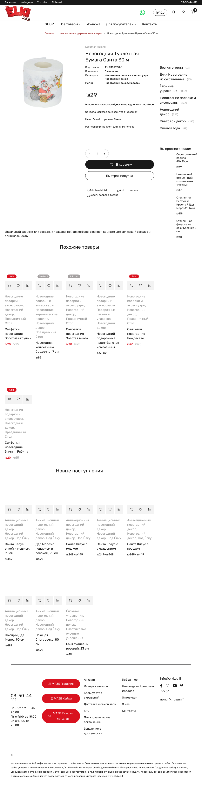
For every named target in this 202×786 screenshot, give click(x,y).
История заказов (96, 686)
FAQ (86, 711)
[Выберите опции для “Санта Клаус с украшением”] (101, 509)
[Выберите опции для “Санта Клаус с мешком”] (70, 509)
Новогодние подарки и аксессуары (80, 33)
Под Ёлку (22, 538)
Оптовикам (129, 697)
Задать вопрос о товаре (104, 194)
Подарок (134, 82)
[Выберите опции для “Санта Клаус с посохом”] (131, 509)
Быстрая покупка (119, 176)
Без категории (171, 67)
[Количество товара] (97, 153)
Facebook (10, 2)
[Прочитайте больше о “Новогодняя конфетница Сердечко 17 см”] (40, 285)
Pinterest (56, 2)
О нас (126, 704)
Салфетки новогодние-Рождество (137, 333)
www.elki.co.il (115, 776)
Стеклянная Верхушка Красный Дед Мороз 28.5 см (185, 203)
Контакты (129, 711)
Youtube (42, 2)
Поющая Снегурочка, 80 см (47, 639)
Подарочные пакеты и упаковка (106, 314)
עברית (160, 12)
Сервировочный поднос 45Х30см (186, 158)
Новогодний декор (116, 78)
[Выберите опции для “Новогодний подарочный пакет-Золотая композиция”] (101, 285)
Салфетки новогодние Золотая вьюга (77, 333)
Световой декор (173, 121)
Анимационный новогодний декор (16, 524)
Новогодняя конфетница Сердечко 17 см (47, 347)
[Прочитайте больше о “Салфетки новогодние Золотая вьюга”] (70, 285)
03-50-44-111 (189, 2)
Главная (49, 33)
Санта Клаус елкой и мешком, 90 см (17, 548)
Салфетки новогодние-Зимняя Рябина (16, 447)
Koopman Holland (95, 46)
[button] (9, 285)
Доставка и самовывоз (100, 704)
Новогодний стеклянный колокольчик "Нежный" (184, 179)
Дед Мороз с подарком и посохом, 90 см (47, 548)
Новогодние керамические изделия (46, 314)
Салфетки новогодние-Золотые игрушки (18, 333)
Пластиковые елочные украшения (76, 633)
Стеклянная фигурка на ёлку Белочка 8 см (186, 226)
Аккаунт (89, 679)
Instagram (27, 2)
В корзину (124, 164)
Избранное (130, 679)
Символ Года (170, 128)
